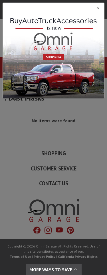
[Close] (53, 8)
